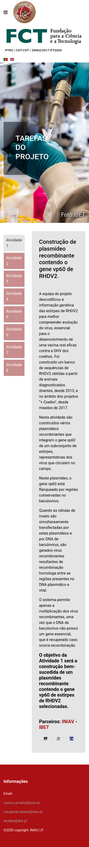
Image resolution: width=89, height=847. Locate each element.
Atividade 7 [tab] (14, 350)
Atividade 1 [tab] (14, 243)
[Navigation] (6, 12)
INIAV (68, 721)
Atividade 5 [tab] (14, 314)
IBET (44, 727)
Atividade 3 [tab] (14, 278)
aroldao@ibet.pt (15, 821)
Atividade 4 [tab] (14, 296)
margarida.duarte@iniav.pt (23, 812)
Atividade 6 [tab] (14, 332)
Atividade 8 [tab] (14, 368)
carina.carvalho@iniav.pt (22, 803)
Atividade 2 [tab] (14, 261)
